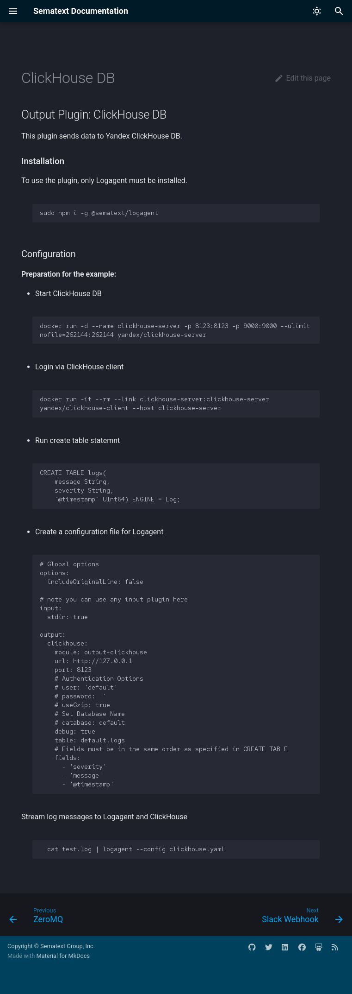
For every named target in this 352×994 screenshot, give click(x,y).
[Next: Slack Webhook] (300, 918)
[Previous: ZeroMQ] (38, 918)
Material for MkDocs (63, 955)
